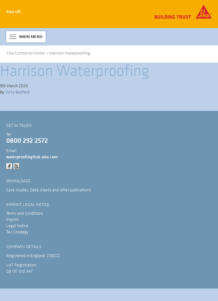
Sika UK (13, 11)
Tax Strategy (17, 232)
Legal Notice (17, 226)
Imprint (12, 219)
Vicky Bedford (17, 92)
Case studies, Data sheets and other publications (48, 190)
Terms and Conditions (24, 213)
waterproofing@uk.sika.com (32, 157)
